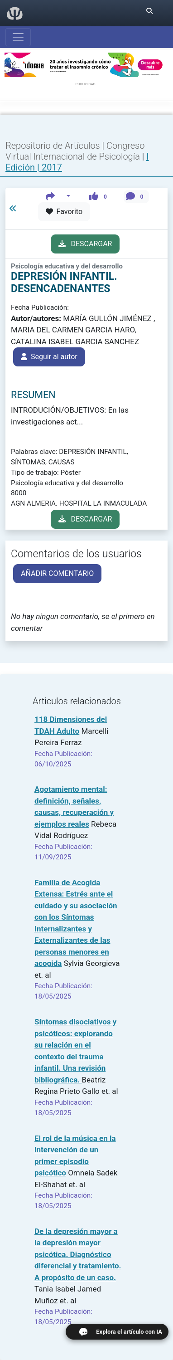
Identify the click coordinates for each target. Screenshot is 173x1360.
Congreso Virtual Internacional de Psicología (74, 151)
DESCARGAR (85, 243)
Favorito (64, 211)
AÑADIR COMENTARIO (57, 573)
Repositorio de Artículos (52, 145)
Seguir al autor (49, 356)
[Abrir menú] (18, 37)
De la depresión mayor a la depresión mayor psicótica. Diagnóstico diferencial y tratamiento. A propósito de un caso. (77, 1254)
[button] (58, 196)
